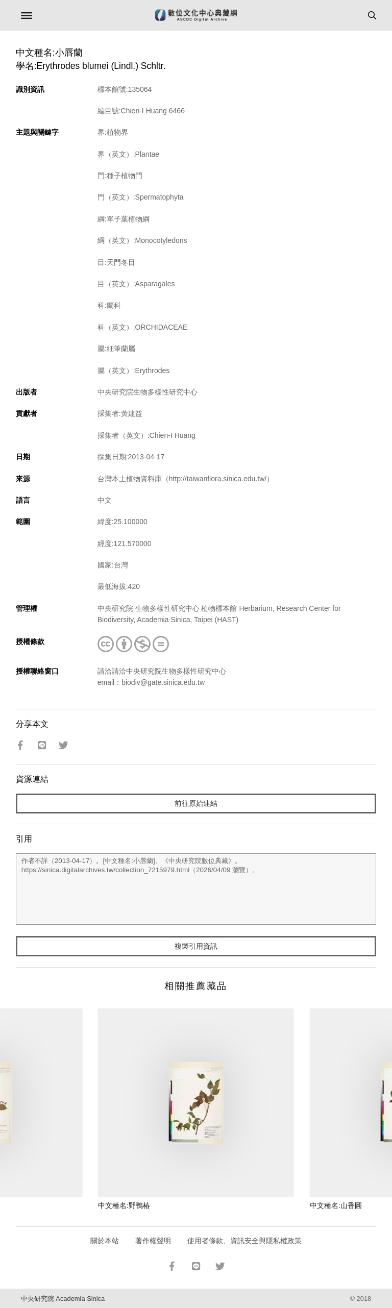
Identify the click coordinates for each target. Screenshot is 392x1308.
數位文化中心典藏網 (196, 15)
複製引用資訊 (196, 946)
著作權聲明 (153, 1241)
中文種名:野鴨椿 (124, 1205)
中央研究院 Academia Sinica (63, 1298)
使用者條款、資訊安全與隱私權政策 (244, 1241)
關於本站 (104, 1241)
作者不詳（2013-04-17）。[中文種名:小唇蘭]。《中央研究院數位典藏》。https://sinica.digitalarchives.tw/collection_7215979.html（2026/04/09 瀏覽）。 (196, 889)
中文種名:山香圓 (336, 1205)
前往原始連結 (196, 803)
